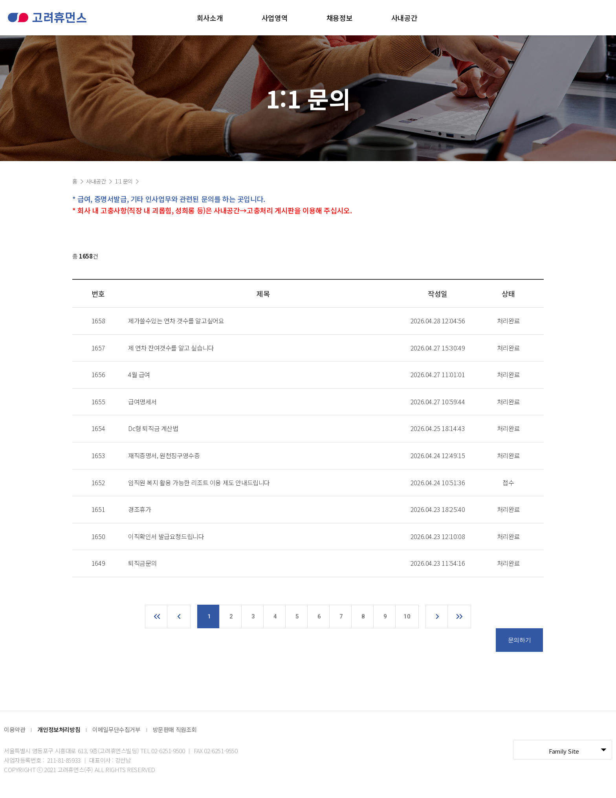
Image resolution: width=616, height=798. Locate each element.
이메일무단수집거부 (116, 729)
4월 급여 (139, 374)
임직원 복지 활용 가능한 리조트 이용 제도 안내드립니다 (199, 482)
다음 (437, 616)
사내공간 (404, 18)
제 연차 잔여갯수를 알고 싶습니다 (171, 347)
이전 (179, 616)
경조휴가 (139, 509)
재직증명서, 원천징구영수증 (164, 455)
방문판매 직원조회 (175, 729)
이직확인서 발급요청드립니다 (166, 536)
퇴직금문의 (142, 563)
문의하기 (519, 640)
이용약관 (14, 729)
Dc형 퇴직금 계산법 (153, 428)
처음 (157, 616)
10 (406, 616)
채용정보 (339, 18)
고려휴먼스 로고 (47, 17)
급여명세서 (142, 401)
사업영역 (275, 18)
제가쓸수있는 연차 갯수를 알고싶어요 (176, 320)
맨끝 (459, 616)
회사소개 (210, 18)
